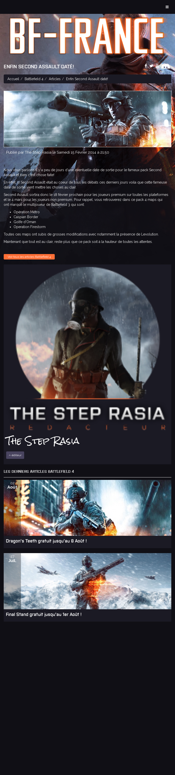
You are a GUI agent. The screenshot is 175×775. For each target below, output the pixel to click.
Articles (55, 79)
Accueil (13, 79)
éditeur (15, 455)
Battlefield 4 (34, 79)
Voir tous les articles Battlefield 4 (29, 256)
